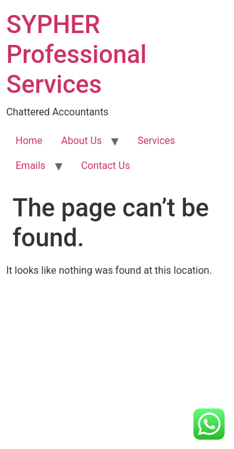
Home (29, 141)
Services (156, 141)
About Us (81, 141)
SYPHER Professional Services (76, 54)
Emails (31, 165)
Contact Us (105, 165)
